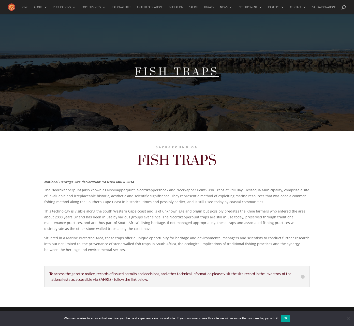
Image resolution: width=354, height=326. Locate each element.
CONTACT (295, 7)
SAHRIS (193, 7)
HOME (24, 7)
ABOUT (38, 7)
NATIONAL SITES (121, 7)
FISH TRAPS (177, 76)
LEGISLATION (175, 7)
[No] (347, 318)
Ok (285, 318)
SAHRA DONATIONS (324, 7)
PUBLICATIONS (62, 7)
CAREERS (273, 7)
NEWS (224, 7)
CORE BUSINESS (91, 7)
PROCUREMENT (247, 7)
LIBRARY (209, 7)
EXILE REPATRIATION (149, 7)
